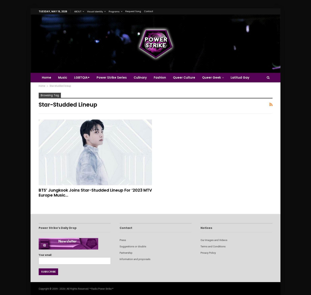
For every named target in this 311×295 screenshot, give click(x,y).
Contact (148, 11)
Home (46, 77)
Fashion (160, 77)
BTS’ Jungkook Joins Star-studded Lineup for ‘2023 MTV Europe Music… (95, 192)
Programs (114, 11)
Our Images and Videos (214, 240)
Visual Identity (95, 11)
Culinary (140, 77)
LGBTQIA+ (82, 77)
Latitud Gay (240, 77)
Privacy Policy (208, 252)
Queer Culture (184, 77)
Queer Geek (211, 77)
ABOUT (77, 11)
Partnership (126, 252)
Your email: (75, 258)
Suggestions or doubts (133, 246)
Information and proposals (135, 259)
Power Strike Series (112, 77)
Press (123, 240)
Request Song (133, 11)
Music (62, 77)
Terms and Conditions (213, 246)
